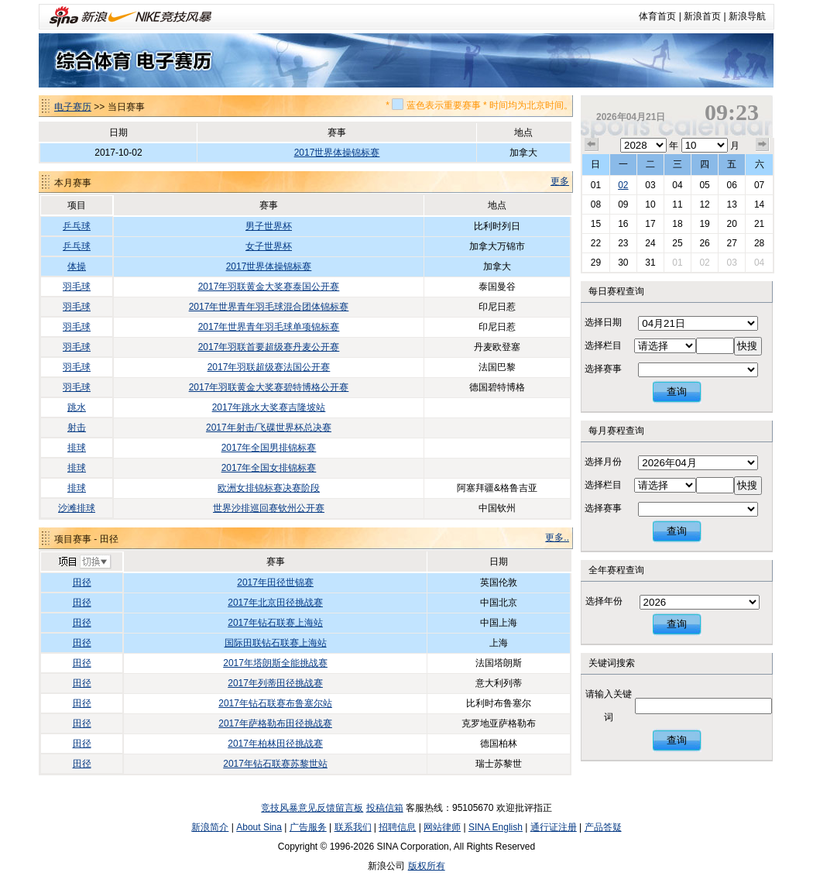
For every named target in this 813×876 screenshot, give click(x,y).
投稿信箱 (384, 807)
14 (759, 204)
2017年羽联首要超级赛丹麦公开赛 (269, 347)
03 (650, 185)
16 (623, 223)
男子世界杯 (268, 226)
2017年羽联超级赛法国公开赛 (269, 367)
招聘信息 (397, 827)
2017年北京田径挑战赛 (275, 602)
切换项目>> (84, 562)
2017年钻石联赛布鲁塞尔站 (275, 703)
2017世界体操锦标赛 (337, 152)
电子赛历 (72, 106)
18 (677, 223)
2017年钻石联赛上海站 (275, 622)
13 (731, 204)
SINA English (495, 827)
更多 (560, 181)
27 (731, 243)
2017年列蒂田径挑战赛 (275, 683)
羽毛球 (77, 286)
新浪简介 (209, 827)
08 (596, 204)
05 (704, 185)
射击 (76, 427)
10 (650, 204)
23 (623, 243)
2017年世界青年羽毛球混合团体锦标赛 (269, 306)
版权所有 (426, 866)
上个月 (592, 145)
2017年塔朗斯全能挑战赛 (275, 663)
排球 (76, 447)
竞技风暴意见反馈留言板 (312, 807)
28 (759, 243)
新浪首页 (702, 16)
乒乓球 (77, 226)
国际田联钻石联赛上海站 (276, 642)
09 (623, 204)
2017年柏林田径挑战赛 (275, 743)
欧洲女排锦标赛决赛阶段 (269, 488)
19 (704, 223)
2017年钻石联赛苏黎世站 (275, 763)
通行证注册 (553, 827)
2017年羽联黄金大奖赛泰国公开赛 (269, 286)
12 (704, 204)
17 (650, 223)
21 (759, 223)
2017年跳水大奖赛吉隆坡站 (269, 407)
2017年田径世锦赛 (275, 582)
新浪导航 (747, 16)
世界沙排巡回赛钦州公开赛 (268, 508)
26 (704, 243)
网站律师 (442, 827)
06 (731, 185)
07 (759, 185)
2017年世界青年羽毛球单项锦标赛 (269, 326)
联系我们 (353, 827)
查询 (677, 391)
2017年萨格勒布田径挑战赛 (275, 723)
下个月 (763, 145)
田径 (82, 582)
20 (731, 223)
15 (596, 223)
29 (596, 262)
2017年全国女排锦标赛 (269, 467)
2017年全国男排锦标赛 (269, 447)
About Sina (259, 827)
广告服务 (308, 827)
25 (677, 243)
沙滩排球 (76, 508)
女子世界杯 (268, 246)
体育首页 (657, 16)
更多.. (557, 537)
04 (677, 185)
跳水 (76, 407)
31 (650, 262)
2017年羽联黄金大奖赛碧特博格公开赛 (269, 387)
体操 (76, 266)
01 (596, 185)
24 (650, 243)
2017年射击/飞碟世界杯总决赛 (268, 427)
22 (596, 243)
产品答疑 (603, 827)
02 (623, 185)
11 (677, 204)
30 (623, 262)
